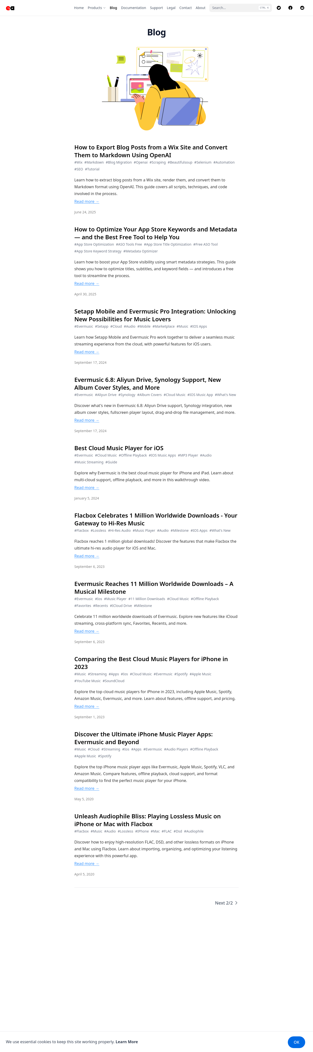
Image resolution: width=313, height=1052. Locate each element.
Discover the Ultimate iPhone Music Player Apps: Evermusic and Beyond (143, 738)
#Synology (126, 394)
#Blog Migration (119, 162)
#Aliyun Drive (105, 394)
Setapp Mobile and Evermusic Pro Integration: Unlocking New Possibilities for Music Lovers (155, 315)
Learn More (127, 1041)
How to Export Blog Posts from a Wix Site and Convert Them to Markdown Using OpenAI (150, 151)
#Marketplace (164, 326)
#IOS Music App (200, 394)
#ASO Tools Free (129, 244)
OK (296, 1042)
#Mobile (144, 326)
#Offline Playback (133, 455)
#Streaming (97, 674)
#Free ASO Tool (205, 244)
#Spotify (181, 674)
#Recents (100, 605)
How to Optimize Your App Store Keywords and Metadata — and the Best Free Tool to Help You (155, 233)
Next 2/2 (227, 903)
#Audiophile (194, 831)
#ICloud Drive (121, 605)
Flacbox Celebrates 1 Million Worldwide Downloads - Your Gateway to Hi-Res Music (155, 519)
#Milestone (180, 530)
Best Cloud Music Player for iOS (118, 448)
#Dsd (178, 831)
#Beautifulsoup (180, 162)
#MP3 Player (188, 455)
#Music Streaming (88, 462)
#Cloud (116, 326)
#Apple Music (200, 674)
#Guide (111, 462)
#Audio (129, 326)
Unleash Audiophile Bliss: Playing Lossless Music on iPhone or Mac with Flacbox (147, 820)
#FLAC (167, 831)
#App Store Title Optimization (167, 244)
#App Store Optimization (94, 244)
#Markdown (94, 162)
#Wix (78, 162)
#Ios (98, 598)
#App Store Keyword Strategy (98, 251)
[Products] (97, 7)
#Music (182, 326)
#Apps (114, 674)
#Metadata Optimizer (140, 251)
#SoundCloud (113, 680)
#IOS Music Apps (162, 455)
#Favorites (82, 605)
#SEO (78, 169)
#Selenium (203, 162)
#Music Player (144, 530)
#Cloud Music (174, 394)
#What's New (225, 394)
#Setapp (101, 326)
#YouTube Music (87, 680)
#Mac (155, 831)
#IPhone (142, 831)
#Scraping (158, 162)
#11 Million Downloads (146, 598)
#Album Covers (149, 394)
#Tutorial (92, 169)
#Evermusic (83, 326)
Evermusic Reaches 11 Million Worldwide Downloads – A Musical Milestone (153, 587)
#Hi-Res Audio (119, 530)
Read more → (86, 201)
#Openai (141, 162)
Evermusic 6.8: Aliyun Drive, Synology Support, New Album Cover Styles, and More (147, 383)
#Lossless (98, 530)
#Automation (224, 162)
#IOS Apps (198, 326)
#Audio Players (176, 749)
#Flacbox (81, 530)
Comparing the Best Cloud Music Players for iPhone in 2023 (151, 663)
